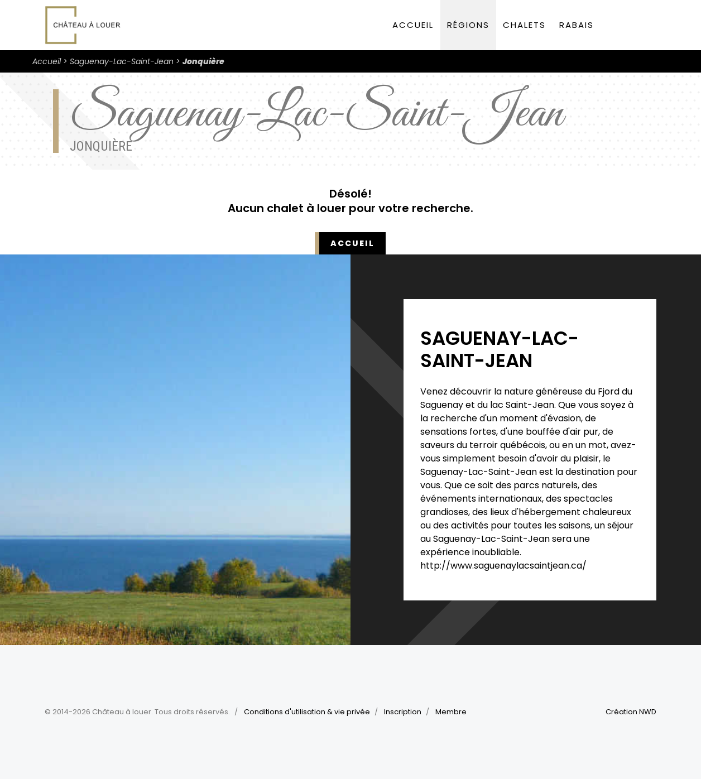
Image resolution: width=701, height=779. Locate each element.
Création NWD (631, 711)
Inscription (402, 711)
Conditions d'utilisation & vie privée (307, 711)
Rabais (576, 25)
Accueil (413, 25)
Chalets (524, 25)
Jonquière (203, 61)
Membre (451, 711)
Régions (468, 25)
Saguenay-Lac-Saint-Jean (122, 61)
